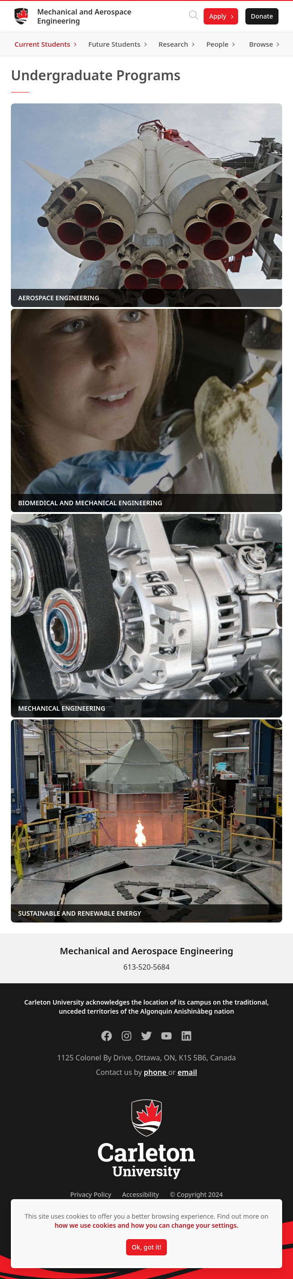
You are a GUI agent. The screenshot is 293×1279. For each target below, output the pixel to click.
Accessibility (140, 1194)
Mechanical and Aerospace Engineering (84, 16)
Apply (217, 16)
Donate (262, 16)
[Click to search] (193, 16)
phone (156, 1072)
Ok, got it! (146, 1247)
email (187, 1072)
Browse (261, 44)
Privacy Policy (90, 1194)
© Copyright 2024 (196, 1194)
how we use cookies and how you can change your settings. (146, 1225)
